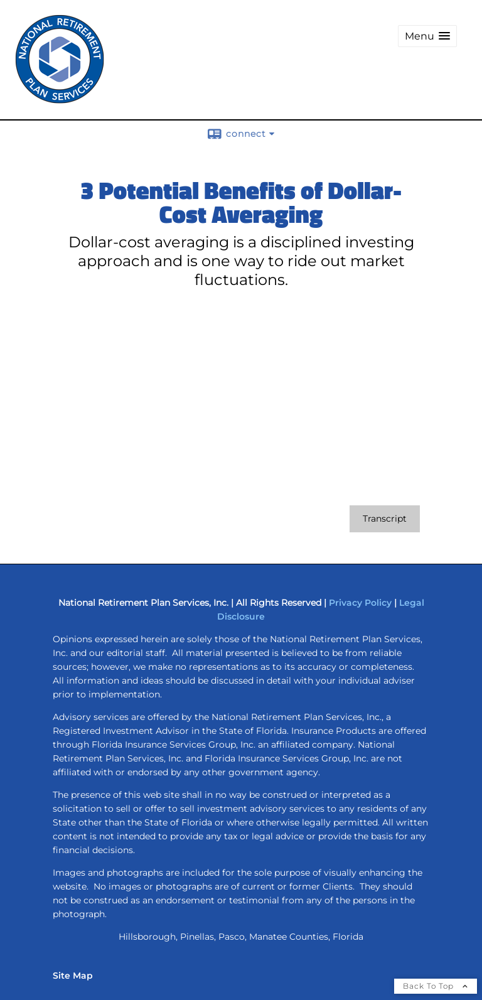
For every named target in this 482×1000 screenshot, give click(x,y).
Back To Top (435, 986)
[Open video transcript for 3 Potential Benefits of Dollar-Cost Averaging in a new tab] (385, 518)
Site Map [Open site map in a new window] (73, 975)
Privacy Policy (360, 602)
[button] (427, 36)
